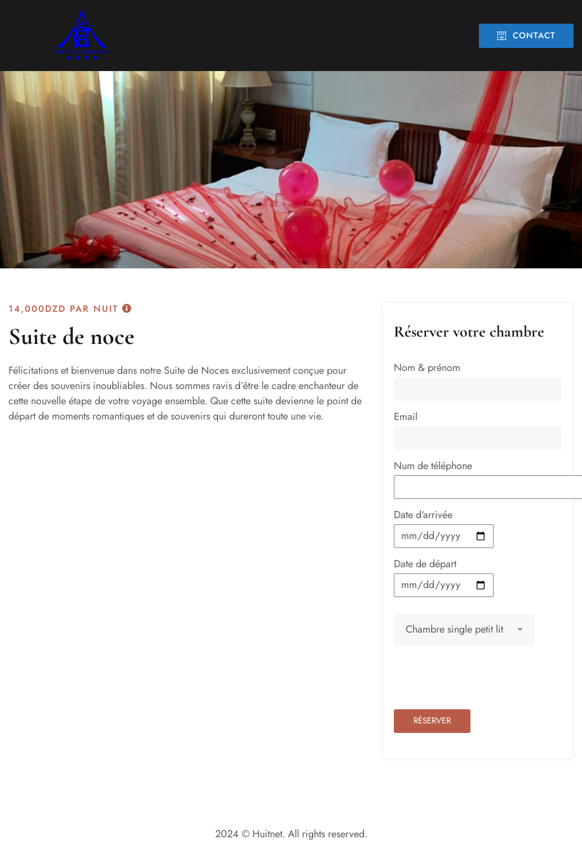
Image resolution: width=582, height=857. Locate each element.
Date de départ (444, 576)
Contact (526, 35)
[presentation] (479, 682)
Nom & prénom (478, 380)
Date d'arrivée (444, 527)
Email (478, 429)
